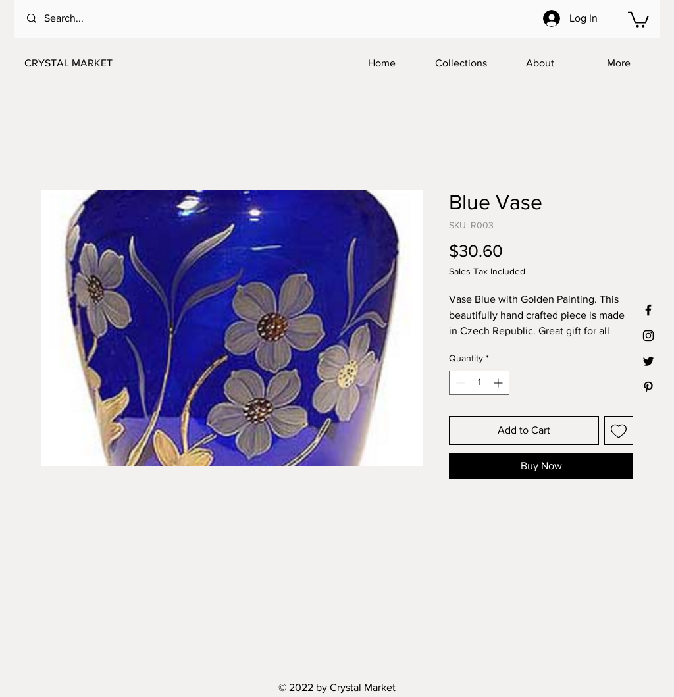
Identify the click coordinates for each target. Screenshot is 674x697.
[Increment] (499, 382)
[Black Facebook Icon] (648, 310)
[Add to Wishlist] (618, 430)
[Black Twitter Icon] (648, 361)
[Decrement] (459, 382)
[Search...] (80, 19)
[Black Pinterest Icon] (648, 387)
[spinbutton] (479, 382)
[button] (638, 19)
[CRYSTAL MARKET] (89, 63)
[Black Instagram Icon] (648, 335)
